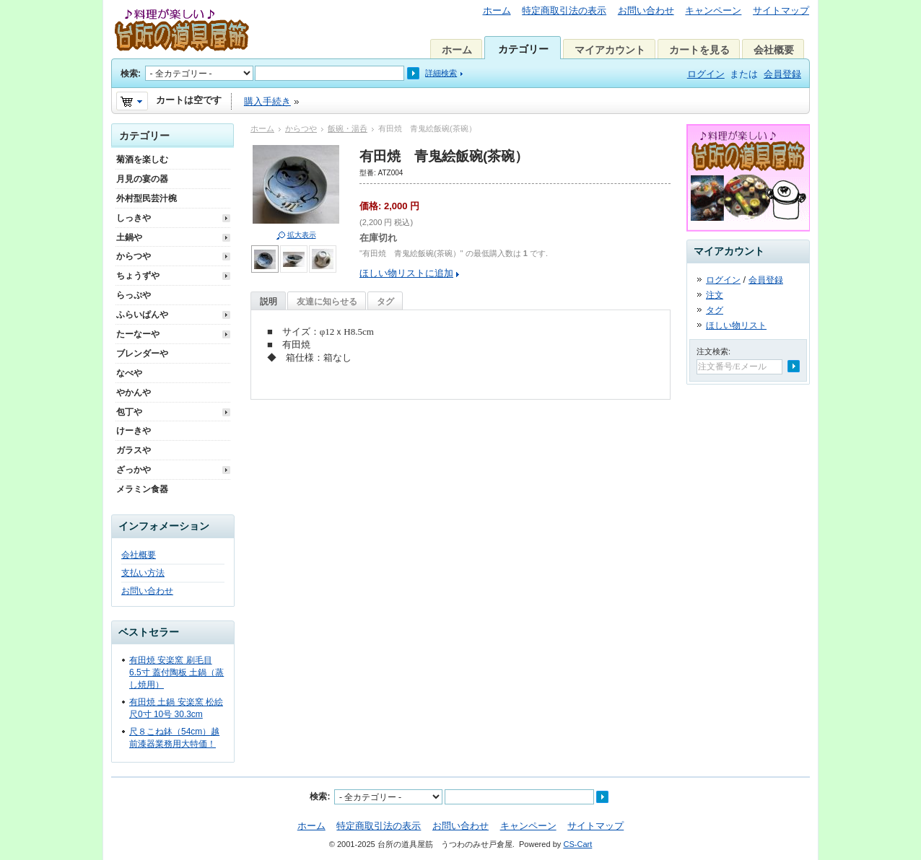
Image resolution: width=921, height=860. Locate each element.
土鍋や (129, 237)
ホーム (497, 10)
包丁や (129, 412)
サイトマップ (781, 10)
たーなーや (138, 334)
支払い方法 (143, 573)
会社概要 (774, 50)
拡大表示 (301, 235)
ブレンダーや (142, 353)
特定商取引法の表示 (564, 10)
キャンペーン (713, 10)
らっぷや (133, 295)
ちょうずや (138, 276)
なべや (129, 373)
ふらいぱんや (142, 315)
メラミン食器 (142, 489)
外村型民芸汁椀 (146, 198)
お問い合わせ (646, 10)
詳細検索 (441, 73)
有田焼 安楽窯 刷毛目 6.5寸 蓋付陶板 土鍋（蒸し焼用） (176, 672)
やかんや (133, 392)
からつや (301, 128)
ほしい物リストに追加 (406, 273)
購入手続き (267, 101)
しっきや (133, 218)
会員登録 (782, 74)
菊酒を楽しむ (142, 159)
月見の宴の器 (142, 179)
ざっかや (133, 470)
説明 (268, 302)
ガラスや (133, 450)
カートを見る (699, 50)
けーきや (133, 431)
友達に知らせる (327, 302)
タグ (385, 302)
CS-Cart (577, 844)
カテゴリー (523, 49)
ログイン (706, 74)
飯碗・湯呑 (347, 128)
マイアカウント (610, 50)
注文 (714, 295)
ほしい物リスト (736, 325)
